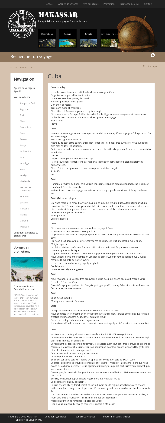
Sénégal (24, 175)
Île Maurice (25, 151)
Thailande (25, 181)
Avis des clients (91, 3)
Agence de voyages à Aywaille (25, 89)
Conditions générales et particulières (26, 234)
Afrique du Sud (27, 103)
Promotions (109, 3)
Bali (22, 115)
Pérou (23, 169)
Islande (23, 214)
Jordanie (24, 202)
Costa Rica (25, 127)
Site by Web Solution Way (29, 419)
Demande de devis (129, 3)
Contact (148, 3)
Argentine (25, 109)
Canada (24, 220)
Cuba (22, 133)
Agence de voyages (68, 3)
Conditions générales (55, 416)
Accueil (50, 3)
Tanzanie (24, 208)
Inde (22, 157)
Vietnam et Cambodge (25, 189)
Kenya (23, 145)
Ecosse (23, 139)
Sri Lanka (24, 196)
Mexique (24, 226)
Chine (23, 121)
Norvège (24, 163)
